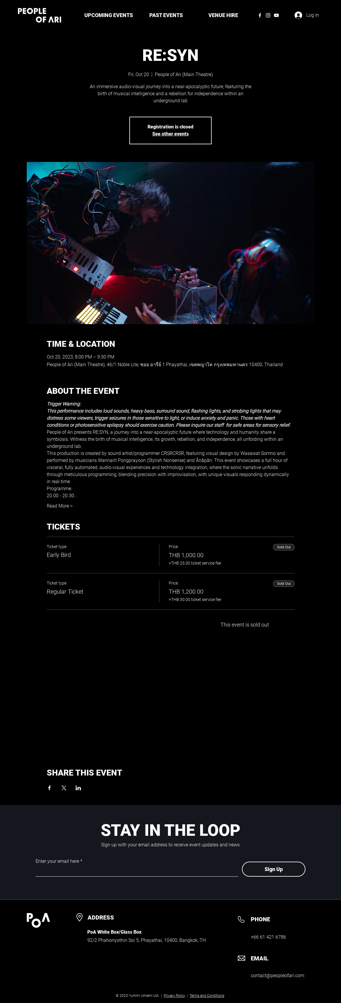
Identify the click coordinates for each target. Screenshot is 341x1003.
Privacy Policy (174, 996)
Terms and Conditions (207, 996)
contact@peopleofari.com (277, 975)
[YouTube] (276, 15)
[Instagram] (268, 15)
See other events (170, 134)
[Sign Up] (273, 869)
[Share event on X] (64, 788)
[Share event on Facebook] (49, 788)
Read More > (60, 506)
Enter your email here (57, 861)
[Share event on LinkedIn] (78, 788)
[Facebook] (260, 15)
